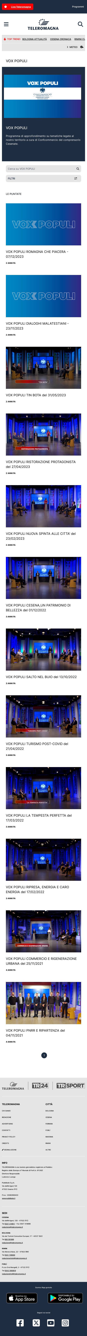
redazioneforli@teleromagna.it (14, 1274)
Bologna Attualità (34, 39)
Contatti (6, 1130)
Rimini (48, 1143)
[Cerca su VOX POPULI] (40, 168)
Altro (48, 1150)
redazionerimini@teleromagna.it (14, 1258)
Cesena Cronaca (60, 39)
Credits (5, 1143)
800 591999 (9, 1239)
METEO (75, 47)
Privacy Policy (8, 1137)
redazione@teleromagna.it (12, 1227)
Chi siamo (6, 1111)
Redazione (6, 1117)
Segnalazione (9, 1150)
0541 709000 (10, 1255)
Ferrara (49, 1124)
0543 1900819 (10, 1271)
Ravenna (49, 1137)
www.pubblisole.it (8, 1198)
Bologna (50, 1111)
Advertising (7, 1124)
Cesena (49, 1117)
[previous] (44, 1055)
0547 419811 (10, 1224)
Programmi (78, 6)
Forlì (48, 1130)
